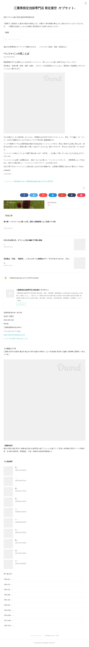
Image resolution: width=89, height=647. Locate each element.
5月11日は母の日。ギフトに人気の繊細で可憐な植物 (23, 240)
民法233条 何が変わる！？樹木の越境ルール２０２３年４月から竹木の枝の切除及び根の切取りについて (47, 468)
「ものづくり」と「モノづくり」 (25, 478)
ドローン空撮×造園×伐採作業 (24, 520)
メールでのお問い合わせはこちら (16, 339)
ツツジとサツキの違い (22, 509)
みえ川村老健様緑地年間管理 (24, 530)
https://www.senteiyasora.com (14, 335)
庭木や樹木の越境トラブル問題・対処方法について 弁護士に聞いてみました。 (40, 489)
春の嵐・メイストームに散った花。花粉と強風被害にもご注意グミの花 (30, 222)
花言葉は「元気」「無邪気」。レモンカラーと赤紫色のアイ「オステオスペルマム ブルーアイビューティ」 (43, 259)
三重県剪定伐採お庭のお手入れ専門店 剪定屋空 (24, 278)
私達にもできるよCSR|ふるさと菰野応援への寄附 (30, 499)
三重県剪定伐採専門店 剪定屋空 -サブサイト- (44, 8)
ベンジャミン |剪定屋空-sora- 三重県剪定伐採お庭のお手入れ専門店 (28, 181)
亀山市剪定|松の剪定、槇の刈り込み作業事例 (29, 540)
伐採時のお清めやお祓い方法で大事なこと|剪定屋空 (31, 551)
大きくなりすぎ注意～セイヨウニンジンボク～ (29, 561)
